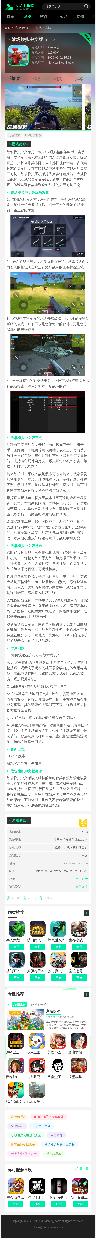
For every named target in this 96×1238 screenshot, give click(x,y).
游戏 (27, 16)
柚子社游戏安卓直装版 (60, 1144)
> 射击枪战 (34, 28)
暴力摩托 (57, 1135)
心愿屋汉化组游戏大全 (26, 1135)
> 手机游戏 (19, 28)
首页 (11, 16)
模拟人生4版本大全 (24, 1153)
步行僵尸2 (18, 1116)
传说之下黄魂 (42, 1126)
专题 (80, 16)
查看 (16, 1204)
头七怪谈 (17, 1126)
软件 (44, 16)
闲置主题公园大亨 (23, 1144)
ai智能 (62, 16)
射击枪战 (54, 47)
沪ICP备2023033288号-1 (48, 1227)
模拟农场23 (54, 1153)
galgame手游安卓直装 (49, 1116)
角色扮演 (14, 135)
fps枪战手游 (33, 135)
